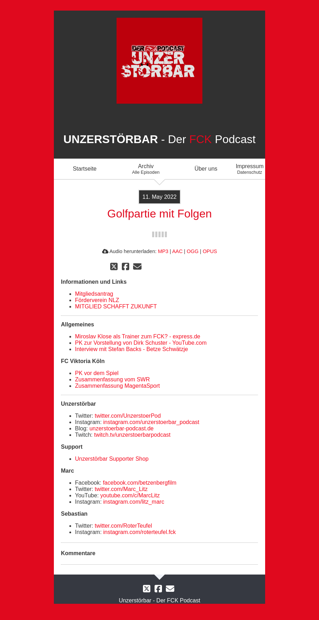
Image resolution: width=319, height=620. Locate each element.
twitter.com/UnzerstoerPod (128, 416)
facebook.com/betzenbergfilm (139, 483)
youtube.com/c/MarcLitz (130, 495)
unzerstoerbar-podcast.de (121, 428)
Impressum (249, 169)
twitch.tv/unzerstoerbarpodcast (132, 435)
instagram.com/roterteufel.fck (139, 532)
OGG (193, 251)
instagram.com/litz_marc (133, 502)
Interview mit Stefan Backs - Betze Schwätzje (131, 349)
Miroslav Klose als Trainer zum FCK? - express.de (137, 336)
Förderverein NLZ (97, 300)
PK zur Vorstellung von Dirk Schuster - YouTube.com (141, 343)
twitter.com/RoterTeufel (123, 526)
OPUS (210, 251)
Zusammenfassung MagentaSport (117, 386)
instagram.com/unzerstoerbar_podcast (151, 422)
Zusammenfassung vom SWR (112, 379)
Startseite (85, 169)
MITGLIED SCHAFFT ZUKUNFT (116, 306)
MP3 (163, 251)
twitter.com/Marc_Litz (121, 489)
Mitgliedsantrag (94, 294)
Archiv (145, 169)
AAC (177, 251)
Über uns (205, 169)
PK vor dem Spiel (97, 373)
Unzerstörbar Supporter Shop (112, 459)
